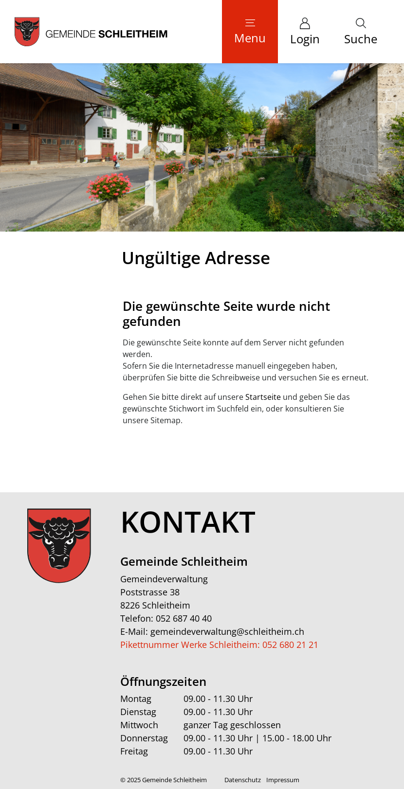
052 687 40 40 (184, 618)
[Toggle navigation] (250, 31)
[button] (360, 31)
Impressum (282, 779)
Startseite (263, 397)
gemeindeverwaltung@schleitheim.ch (227, 631)
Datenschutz (242, 779)
